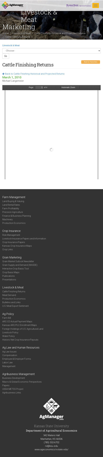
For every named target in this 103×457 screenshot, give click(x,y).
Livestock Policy (10, 332)
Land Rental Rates (11, 205)
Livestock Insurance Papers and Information (24, 238)
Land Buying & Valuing (13, 201)
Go (5, 56)
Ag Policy (8, 314)
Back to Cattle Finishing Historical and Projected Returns (33, 73)
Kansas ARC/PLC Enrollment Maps (19, 325)
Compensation (9, 355)
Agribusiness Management (18, 374)
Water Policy (8, 336)
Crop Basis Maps (10, 272)
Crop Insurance (11, 231)
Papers (5, 385)
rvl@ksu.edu (51, 446)
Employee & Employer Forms (16, 359)
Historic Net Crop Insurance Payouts (20, 339)
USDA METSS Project (12, 389)
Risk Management (11, 235)
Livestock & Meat (22, 33)
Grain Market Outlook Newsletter (18, 261)
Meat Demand (9, 295)
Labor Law (7, 362)
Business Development (13, 378)
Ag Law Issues (9, 351)
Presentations (9, 279)
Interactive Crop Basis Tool (15, 268)
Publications (8, 276)
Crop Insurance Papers (13, 242)
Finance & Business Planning (16, 216)
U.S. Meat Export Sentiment (15, 306)
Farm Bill (6, 318)
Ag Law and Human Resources (20, 347)
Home (5, 33)
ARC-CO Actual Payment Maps (17, 321)
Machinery (7, 219)
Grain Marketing (11, 257)
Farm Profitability (10, 208)
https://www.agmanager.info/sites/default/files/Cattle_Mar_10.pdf (51, 132)
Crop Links (7, 249)
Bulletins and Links (11, 302)
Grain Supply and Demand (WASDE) (19, 265)
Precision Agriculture (12, 212)
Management (8, 366)
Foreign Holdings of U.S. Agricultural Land (22, 329)
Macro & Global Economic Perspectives (22, 382)
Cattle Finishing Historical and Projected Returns (60, 33)
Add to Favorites (90, 62)
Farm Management (13, 197)
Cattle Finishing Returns (13, 291)
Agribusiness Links (11, 392)
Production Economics (14, 223)
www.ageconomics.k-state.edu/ (51, 449)
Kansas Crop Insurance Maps (17, 246)
